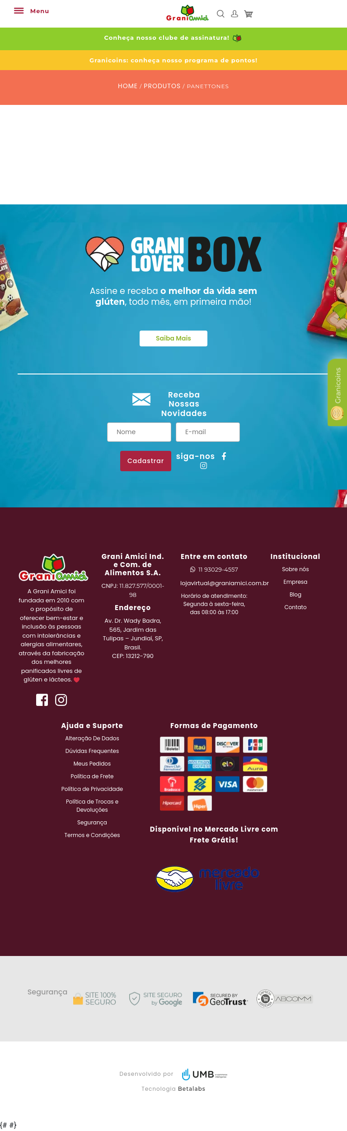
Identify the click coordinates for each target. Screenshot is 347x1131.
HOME (128, 85)
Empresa (296, 582)
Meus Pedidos (92, 763)
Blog (295, 594)
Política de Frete (92, 776)
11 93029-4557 (218, 569)
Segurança (92, 822)
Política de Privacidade (92, 789)
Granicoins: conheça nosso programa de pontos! (173, 60)
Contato (295, 607)
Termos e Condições (92, 835)
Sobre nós (295, 569)
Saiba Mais (173, 338)
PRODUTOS (162, 85)
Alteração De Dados (92, 738)
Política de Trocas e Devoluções (92, 806)
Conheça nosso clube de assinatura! (173, 37)
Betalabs (192, 1088)
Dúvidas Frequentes (92, 751)
